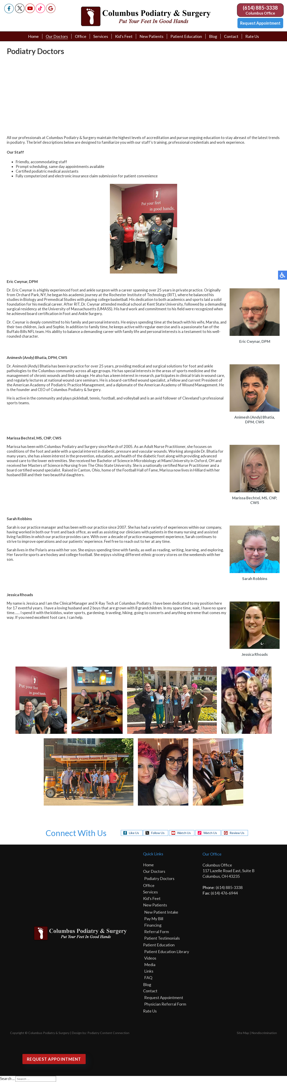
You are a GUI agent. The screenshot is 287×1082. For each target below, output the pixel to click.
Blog (213, 36)
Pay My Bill (153, 918)
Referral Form (156, 931)
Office (80, 36)
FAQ (148, 977)
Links (148, 971)
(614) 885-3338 (260, 8)
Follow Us (158, 833)
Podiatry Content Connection (108, 1033)
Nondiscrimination (264, 1033)
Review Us (237, 833)
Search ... (7, 1078)
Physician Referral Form (165, 1004)
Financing (152, 925)
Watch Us (184, 833)
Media (149, 964)
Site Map (243, 1033)
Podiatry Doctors (159, 878)
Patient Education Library (166, 951)
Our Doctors (57, 36)
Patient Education (186, 36)
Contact (231, 36)
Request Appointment (260, 23)
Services (100, 36)
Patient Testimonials (162, 938)
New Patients (151, 36)
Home (33, 36)
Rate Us (252, 36)
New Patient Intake (161, 912)
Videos (150, 958)
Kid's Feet (124, 36)
